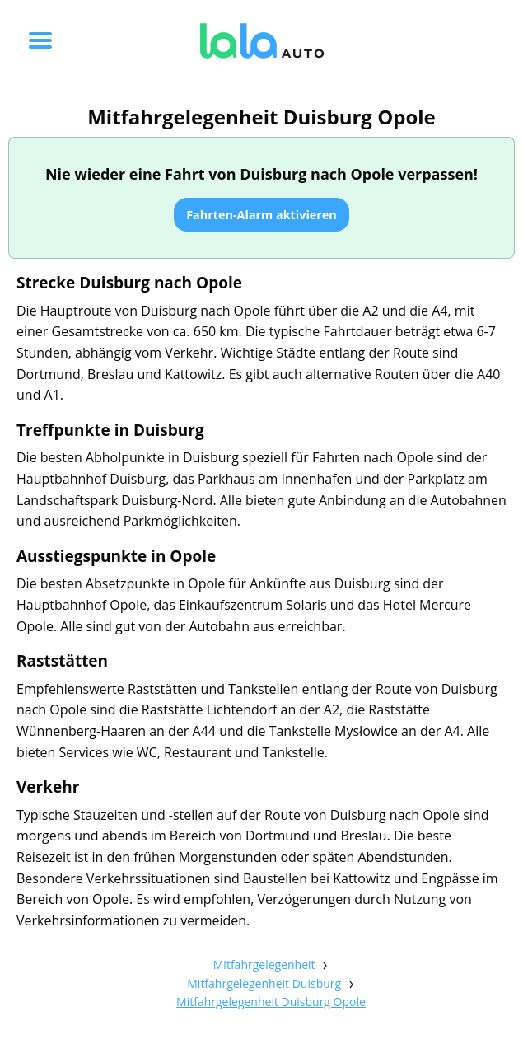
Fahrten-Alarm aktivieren (261, 214)
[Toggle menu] (40, 40)
